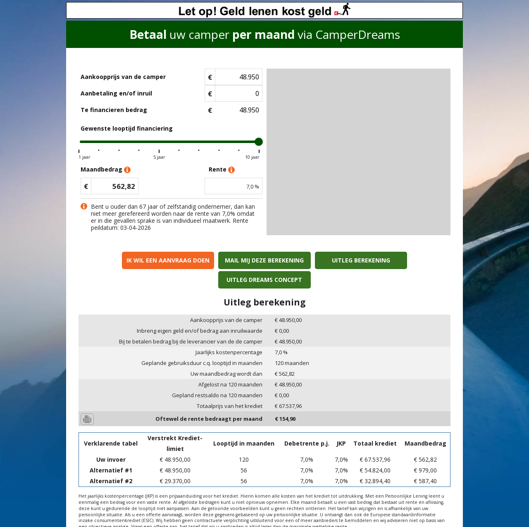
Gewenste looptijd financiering (127, 128)
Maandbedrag (106, 169)
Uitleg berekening (311, 260)
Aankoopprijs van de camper (123, 77)
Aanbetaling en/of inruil (116, 93)
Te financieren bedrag (114, 110)
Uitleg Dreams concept (405, 260)
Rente (222, 169)
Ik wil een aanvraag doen (123, 260)
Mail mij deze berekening (217, 260)
